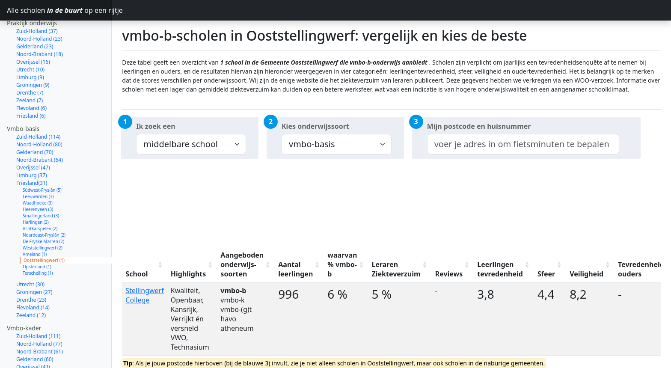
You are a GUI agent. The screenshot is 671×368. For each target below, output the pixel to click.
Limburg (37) (31, 144)
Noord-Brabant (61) (39, 321)
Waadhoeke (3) (38, 172)
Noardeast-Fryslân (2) (44, 205)
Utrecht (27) (30, 359)
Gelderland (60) (34, 328)
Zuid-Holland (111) (38, 305)
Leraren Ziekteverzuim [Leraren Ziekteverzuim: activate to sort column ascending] (395, 269)
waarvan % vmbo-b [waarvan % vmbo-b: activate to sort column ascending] (342, 264)
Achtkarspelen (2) (40, 198)
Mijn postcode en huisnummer (479, 126)
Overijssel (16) (33, 31)
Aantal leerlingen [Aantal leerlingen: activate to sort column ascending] (295, 269)
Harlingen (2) (36, 192)
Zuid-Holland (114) (38, 106)
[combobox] (523, 144)
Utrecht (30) (30, 254)
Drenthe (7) (29, 62)
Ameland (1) (35, 224)
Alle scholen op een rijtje (59, 10)
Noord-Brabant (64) (39, 129)
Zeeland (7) (29, 70)
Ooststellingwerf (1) (44, 230)
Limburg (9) (30, 46)
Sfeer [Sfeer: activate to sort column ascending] (546, 274)
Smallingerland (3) (41, 185)
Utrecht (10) (30, 39)
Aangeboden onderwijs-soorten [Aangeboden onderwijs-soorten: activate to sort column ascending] (242, 264)
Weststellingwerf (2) (42, 217)
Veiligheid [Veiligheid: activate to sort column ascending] (586, 274)
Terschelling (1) (38, 243)
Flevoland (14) (33, 277)
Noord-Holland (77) (39, 313)
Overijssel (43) (33, 336)
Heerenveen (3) (38, 179)
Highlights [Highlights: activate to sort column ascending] (188, 274)
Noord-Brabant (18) (39, 23)
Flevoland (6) (31, 77)
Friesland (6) (31, 85)
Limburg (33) (31, 344)
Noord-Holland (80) (39, 114)
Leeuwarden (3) (38, 166)
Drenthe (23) (31, 269)
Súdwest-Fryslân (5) (42, 160)
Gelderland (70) (34, 121)
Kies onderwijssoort (315, 126)
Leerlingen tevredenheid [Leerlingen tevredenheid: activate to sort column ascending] (500, 269)
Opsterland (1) (37, 236)
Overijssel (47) (33, 137)
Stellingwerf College (144, 295)
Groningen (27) (34, 261)
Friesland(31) (31, 152)
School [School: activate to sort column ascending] (136, 274)
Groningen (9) (32, 54)
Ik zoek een (155, 126)
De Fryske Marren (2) (43, 211)
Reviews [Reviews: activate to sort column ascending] (449, 274)
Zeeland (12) (31, 284)
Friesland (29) (32, 352)
